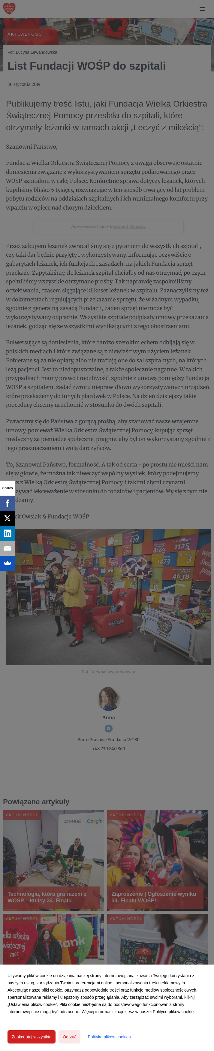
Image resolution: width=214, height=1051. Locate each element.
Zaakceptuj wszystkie (31, 1036)
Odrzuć (69, 1036)
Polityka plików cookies (109, 1036)
